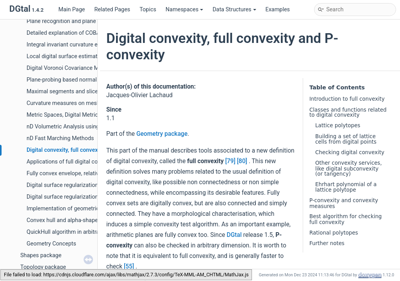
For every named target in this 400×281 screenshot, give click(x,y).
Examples (278, 9)
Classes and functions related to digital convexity (347, 112)
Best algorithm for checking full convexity (345, 219)
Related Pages (112, 9)
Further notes (327, 243)
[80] (242, 161)
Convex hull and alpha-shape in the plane (77, 220)
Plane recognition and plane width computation (85, 21)
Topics (147, 9)
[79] (230, 161)
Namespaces (184, 9)
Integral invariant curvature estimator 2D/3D (81, 44)
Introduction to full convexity (347, 99)
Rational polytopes (333, 233)
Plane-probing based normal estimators (76, 79)
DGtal (234, 234)
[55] (129, 266)
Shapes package (40, 255)
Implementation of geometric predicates (77, 208)
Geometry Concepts (51, 243)
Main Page (71, 9)
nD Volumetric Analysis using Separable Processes (90, 126)
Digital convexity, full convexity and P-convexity (86, 150)
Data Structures (234, 9)
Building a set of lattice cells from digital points (346, 139)
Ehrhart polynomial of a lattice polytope (346, 187)
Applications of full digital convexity (71, 161)
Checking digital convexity (349, 152)
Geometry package (162, 133)
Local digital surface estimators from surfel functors (92, 56)
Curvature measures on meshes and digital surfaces (91, 103)
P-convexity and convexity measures (343, 203)
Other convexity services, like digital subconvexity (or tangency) (348, 168)
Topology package (43, 267)
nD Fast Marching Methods (60, 138)
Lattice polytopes (337, 125)
